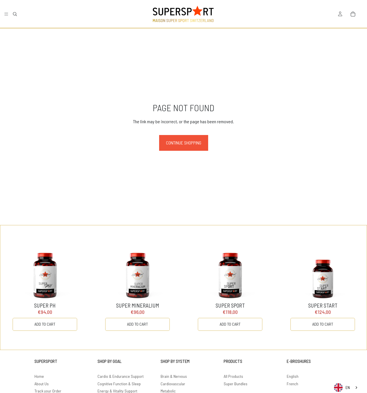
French (292, 383)
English (292, 376)
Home (39, 376)
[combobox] (346, 387)
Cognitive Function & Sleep (119, 383)
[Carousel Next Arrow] (351, 287)
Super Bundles (235, 383)
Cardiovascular (173, 383)
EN (342, 387)
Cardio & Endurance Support (120, 376)
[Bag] (353, 14)
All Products (233, 376)
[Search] (15, 14)
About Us (41, 383)
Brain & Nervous (174, 376)
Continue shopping (183, 142)
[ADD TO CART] (45, 324)
